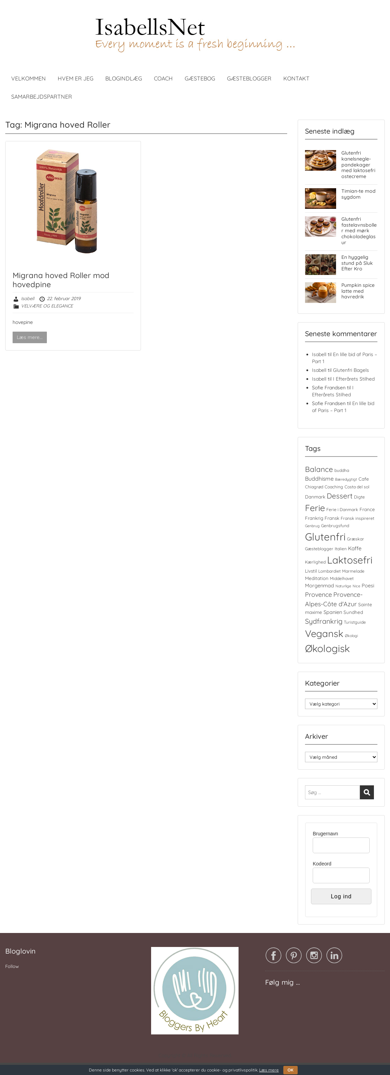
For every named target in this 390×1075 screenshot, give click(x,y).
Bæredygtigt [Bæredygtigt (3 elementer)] (346, 479)
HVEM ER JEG (75, 78)
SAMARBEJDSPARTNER (41, 96)
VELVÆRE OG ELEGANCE (47, 306)
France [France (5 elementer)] (367, 509)
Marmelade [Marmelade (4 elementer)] (353, 571)
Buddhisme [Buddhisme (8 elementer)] (319, 478)
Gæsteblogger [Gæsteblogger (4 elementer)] (319, 548)
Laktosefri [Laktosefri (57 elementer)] (350, 560)
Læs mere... (30, 337)
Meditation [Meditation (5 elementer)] (316, 578)
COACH (163, 78)
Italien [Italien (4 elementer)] (341, 548)
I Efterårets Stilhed (354, 379)
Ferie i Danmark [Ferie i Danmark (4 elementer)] (342, 509)
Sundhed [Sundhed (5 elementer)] (353, 612)
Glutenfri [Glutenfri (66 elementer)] (325, 536)
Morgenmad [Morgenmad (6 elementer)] (319, 585)
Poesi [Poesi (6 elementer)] (368, 585)
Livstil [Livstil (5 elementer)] (311, 571)
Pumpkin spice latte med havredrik (358, 291)
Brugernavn (325, 833)
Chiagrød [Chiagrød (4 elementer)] (314, 486)
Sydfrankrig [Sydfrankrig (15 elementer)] (323, 621)
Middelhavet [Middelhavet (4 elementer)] (342, 578)
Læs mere (269, 1070)
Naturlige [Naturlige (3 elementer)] (343, 586)
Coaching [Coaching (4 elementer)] (334, 486)
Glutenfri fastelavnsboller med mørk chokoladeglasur (359, 231)
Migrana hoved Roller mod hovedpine (61, 279)
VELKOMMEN (28, 78)
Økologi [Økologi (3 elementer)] (351, 635)
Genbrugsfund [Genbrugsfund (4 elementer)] (335, 525)
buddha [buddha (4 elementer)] (341, 470)
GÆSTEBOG (200, 78)
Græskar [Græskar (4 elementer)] (355, 539)
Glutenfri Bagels (351, 370)
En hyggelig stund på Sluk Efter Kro (357, 263)
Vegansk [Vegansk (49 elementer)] (324, 633)
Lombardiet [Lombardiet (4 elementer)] (329, 571)
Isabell (27, 298)
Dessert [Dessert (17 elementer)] (340, 495)
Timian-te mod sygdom (358, 194)
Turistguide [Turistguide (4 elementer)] (355, 622)
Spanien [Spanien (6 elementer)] (333, 612)
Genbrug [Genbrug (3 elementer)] (312, 525)
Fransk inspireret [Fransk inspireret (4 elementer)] (357, 518)
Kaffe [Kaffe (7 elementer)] (355, 548)
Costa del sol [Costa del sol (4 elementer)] (357, 486)
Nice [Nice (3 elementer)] (356, 586)
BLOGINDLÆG (123, 78)
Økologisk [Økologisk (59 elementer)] (327, 648)
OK (290, 1070)
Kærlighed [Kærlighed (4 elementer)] (315, 562)
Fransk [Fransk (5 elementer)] (332, 518)
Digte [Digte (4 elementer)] (359, 497)
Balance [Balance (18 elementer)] (319, 469)
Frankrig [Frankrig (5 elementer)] (314, 518)
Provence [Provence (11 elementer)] (318, 594)
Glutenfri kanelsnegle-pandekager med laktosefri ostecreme (358, 164)
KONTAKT (296, 78)
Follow (12, 966)
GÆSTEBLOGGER (249, 78)
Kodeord (322, 864)
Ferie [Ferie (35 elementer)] (315, 507)
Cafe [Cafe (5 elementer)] (364, 479)
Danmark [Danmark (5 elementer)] (315, 497)
